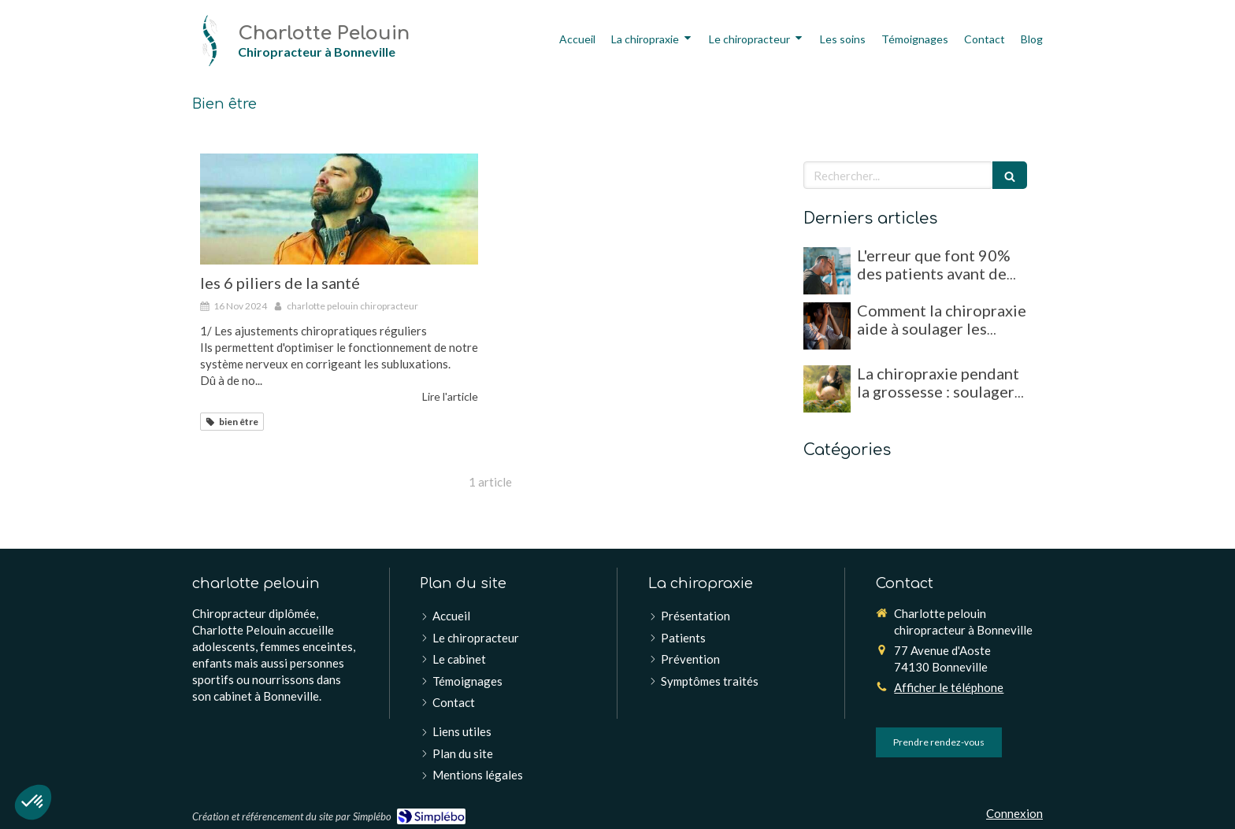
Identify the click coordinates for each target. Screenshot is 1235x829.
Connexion (1014, 813)
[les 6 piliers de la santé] (339, 209)
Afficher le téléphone (948, 687)
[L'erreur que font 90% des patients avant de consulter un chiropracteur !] (827, 270)
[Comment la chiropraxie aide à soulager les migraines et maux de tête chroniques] (827, 326)
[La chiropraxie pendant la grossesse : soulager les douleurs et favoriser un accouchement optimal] (827, 389)
